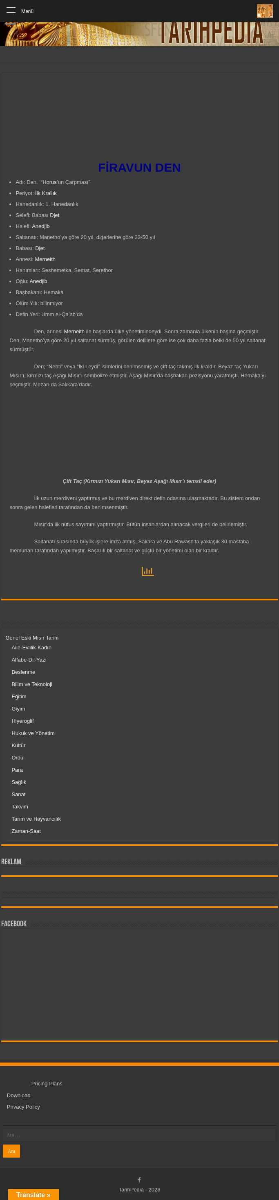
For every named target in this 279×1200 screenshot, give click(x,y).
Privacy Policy (23, 1107)
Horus (49, 182)
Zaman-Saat (26, 831)
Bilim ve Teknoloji (31, 684)
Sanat (18, 794)
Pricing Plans (46, 1083)
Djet (54, 215)
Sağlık (18, 782)
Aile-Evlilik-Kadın (31, 647)
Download (19, 1095)
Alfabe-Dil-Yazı (29, 660)
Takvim (19, 807)
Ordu (17, 758)
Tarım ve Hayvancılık (36, 819)
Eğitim (18, 696)
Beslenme (23, 672)
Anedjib (40, 226)
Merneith (45, 259)
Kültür (18, 745)
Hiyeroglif (22, 721)
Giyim (18, 709)
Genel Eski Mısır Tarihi (31, 638)
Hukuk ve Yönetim (32, 733)
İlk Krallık (46, 193)
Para (16, 770)
